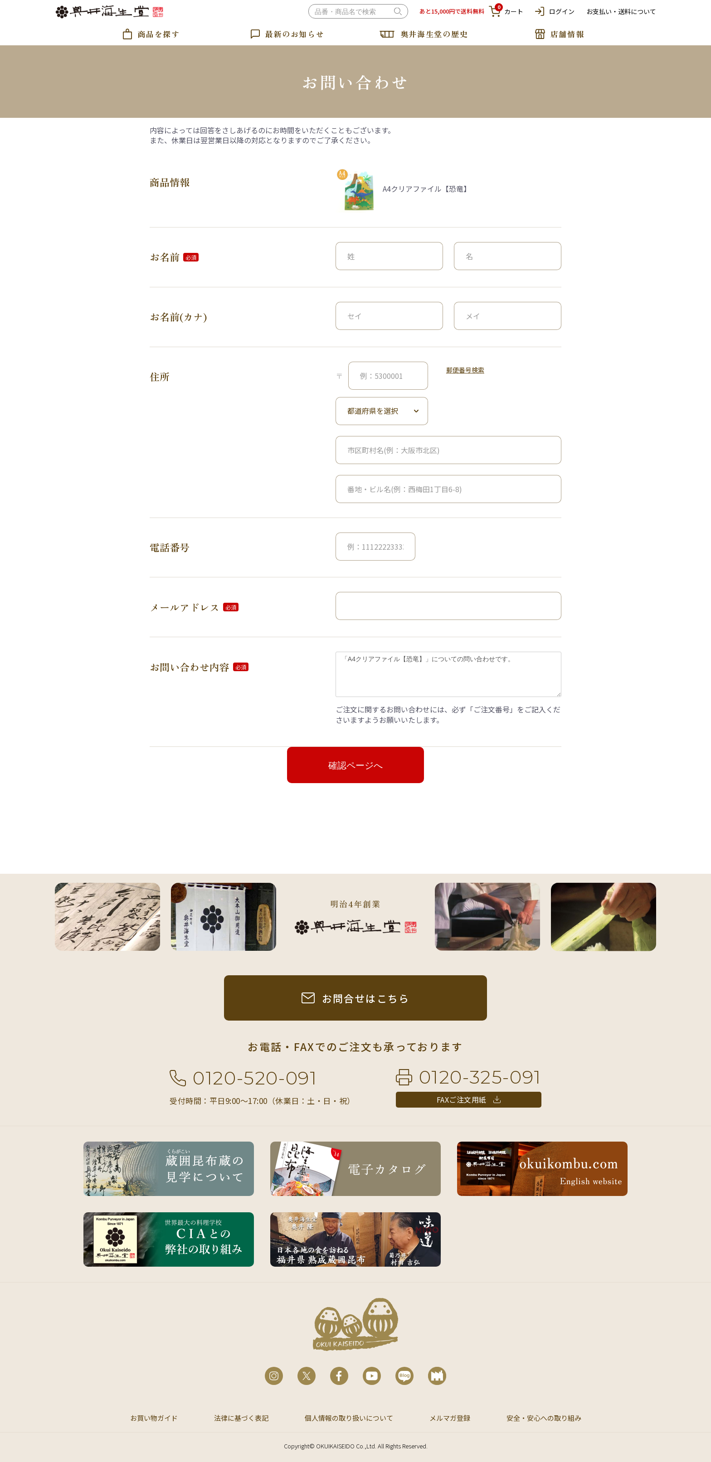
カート (506, 11)
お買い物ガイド (154, 1418)
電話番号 (170, 547)
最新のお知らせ (295, 33)
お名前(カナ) (178, 317)
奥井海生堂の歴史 (434, 33)
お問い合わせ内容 (189, 667)
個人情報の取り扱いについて (349, 1418)
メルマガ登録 (449, 1418)
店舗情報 (567, 33)
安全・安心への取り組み (543, 1418)
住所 (160, 376)
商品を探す (158, 33)
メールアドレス (184, 607)
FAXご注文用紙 (462, 1099)
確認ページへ (355, 765)
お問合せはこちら (366, 998)
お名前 (165, 257)
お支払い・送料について (621, 11)
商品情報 (170, 182)
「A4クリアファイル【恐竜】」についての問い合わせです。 (448, 674)
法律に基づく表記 (241, 1418)
